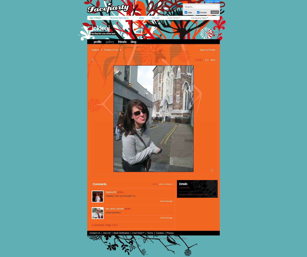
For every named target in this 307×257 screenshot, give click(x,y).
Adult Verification (121, 233)
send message (166, 201)
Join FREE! (95, 18)
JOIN (217, 1)
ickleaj (101, 28)
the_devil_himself (115, 208)
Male (141, 18)
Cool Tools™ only (200, 194)
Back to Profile (207, 50)
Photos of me (111, 50)
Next (212, 60)
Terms (150, 233)
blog (133, 41)
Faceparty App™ (200, 18)
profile (97, 41)
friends (122, 41)
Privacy (170, 233)
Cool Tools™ (174, 18)
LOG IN (209, 1)
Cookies (160, 233)
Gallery (95, 50)
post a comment (165, 184)
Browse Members (119, 18)
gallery (110, 41)
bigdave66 (111, 192)
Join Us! (107, 233)
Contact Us (95, 233)
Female (155, 18)
